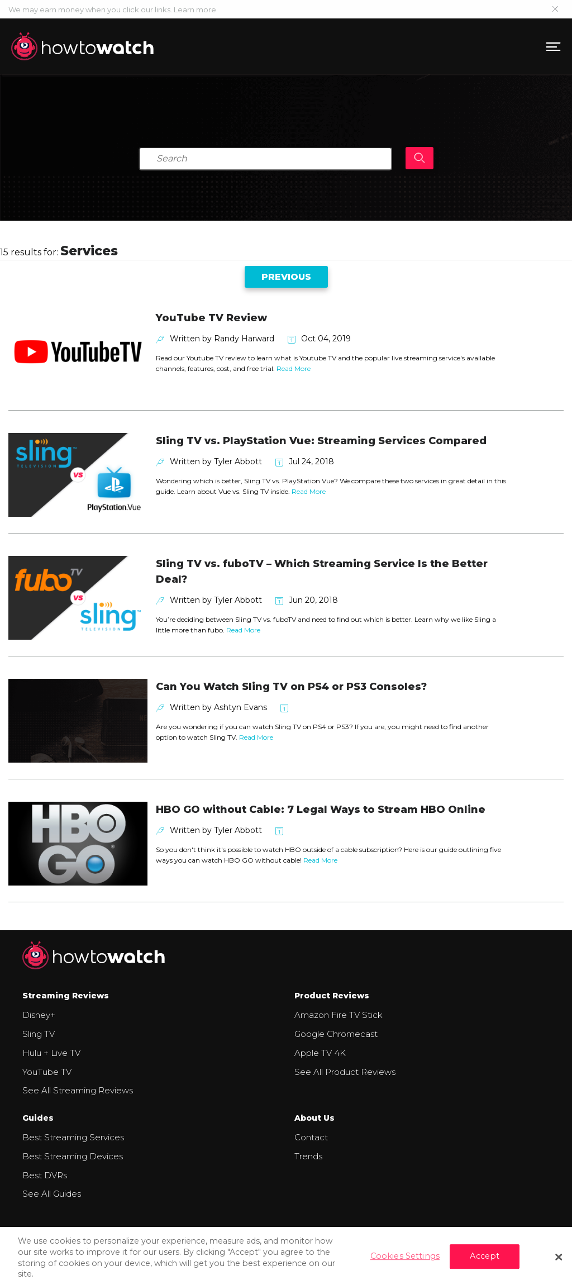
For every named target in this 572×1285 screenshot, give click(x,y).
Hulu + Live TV (51, 1053)
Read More (294, 368)
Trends (308, 1156)
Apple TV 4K (320, 1053)
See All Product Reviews (344, 1072)
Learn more (195, 9)
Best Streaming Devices (72, 1156)
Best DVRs (44, 1175)
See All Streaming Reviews (77, 1090)
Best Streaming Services (73, 1137)
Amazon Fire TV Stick (338, 1015)
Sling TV (38, 1034)
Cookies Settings (405, 1260)
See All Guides (51, 1193)
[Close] (558, 1261)
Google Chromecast (336, 1034)
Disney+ (38, 1015)
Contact (311, 1137)
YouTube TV (47, 1072)
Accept (484, 1260)
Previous (286, 277)
